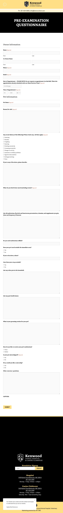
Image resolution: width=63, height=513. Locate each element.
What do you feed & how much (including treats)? (19, 188)
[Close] (35, 500)
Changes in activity (9, 150)
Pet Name (8, 102)
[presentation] (14, 401)
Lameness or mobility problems (13, 152)
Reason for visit (10, 109)
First (4, 55)
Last (33, 55)
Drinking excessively (10, 146)
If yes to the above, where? (10, 255)
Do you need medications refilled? (12, 240)
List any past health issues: (11, 296)
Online (6, 351)
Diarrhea (7, 139)
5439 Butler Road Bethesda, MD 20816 (29, 477)
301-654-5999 (30, 490)
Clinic (6, 349)
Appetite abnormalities (10, 154)
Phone (7, 68)
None (6, 159)
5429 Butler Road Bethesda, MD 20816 (29, 488)
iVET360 (38, 510)
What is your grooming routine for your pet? (16, 321)
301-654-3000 (30, 479)
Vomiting (7, 137)
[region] (19, 504)
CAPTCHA (6, 396)
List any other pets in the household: (13, 270)
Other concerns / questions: (11, 371)
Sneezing (7, 144)
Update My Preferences (12, 507)
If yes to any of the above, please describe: (15, 162)
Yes (5, 250)
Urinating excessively (10, 148)
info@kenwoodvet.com (37, 11)
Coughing (7, 141)
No (5, 252)
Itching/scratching (9, 157)
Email (7, 74)
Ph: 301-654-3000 (23, 11)
